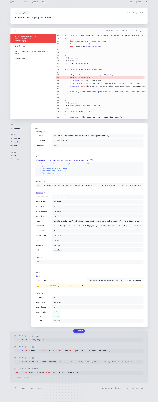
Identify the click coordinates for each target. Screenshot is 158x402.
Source (24, 388)
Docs (32, 388)
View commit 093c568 (134, 280)
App (11, 125)
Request (13, 135)
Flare (117, 388)
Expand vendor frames (22, 31)
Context (13, 152)
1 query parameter (22, 377)
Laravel (40, 388)
